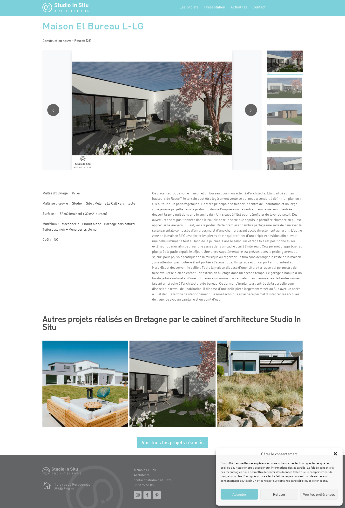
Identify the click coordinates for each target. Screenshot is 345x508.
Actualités (238, 7)
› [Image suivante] (251, 110)
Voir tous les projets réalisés (172, 442)
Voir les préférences (319, 494)
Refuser (279, 494)
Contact (259, 7)
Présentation (214, 7)
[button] (335, 453)
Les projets (189, 7)
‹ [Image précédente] (53, 110)
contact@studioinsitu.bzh (153, 480)
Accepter (239, 494)
